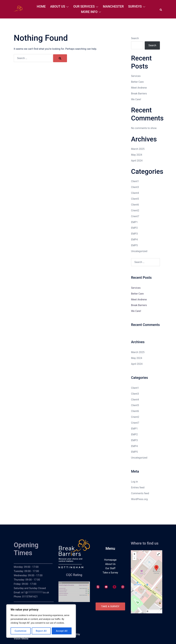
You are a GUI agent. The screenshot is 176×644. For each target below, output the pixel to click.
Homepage (110, 559)
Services (136, 76)
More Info (89, 12)
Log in (134, 481)
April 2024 (137, 160)
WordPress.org (139, 499)
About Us (57, 6)
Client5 (135, 198)
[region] (41, 621)
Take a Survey (110, 572)
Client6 (135, 204)
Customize (21, 631)
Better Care (137, 81)
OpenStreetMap (155, 611)
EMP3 (134, 233)
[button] (161, 9)
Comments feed (140, 493)
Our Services (84, 6)
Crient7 (135, 216)
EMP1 (134, 222)
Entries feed (138, 487)
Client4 (135, 192)
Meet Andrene (139, 87)
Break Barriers (139, 93)
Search (135, 38)
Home (41, 6)
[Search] (60, 58)
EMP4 (134, 239)
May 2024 (136, 154)
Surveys (135, 6)
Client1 (135, 181)
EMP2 (134, 227)
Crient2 (135, 210)
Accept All (62, 631)
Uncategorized (139, 251)
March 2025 (138, 148)
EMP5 (134, 245)
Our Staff (110, 568)
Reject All (41, 631)
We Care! (136, 99)
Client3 (135, 187)
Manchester (113, 6)
